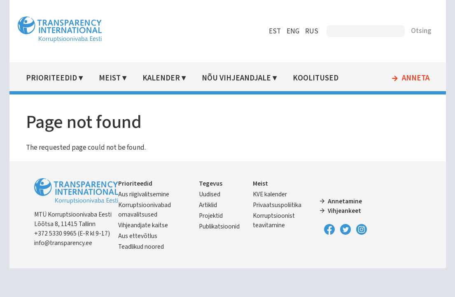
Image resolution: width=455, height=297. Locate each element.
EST (275, 31)
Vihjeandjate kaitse (143, 225)
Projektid (211, 216)
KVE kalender (270, 194)
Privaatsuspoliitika (277, 205)
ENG (293, 31)
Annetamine (345, 201)
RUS (311, 31)
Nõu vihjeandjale (236, 78)
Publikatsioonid (219, 226)
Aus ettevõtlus (137, 236)
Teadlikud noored (141, 247)
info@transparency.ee (63, 243)
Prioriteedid (51, 78)
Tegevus (210, 183)
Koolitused (315, 78)
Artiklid (208, 205)
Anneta (415, 78)
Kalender (161, 78)
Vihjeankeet (344, 211)
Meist (110, 78)
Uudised (209, 194)
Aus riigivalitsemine (143, 194)
